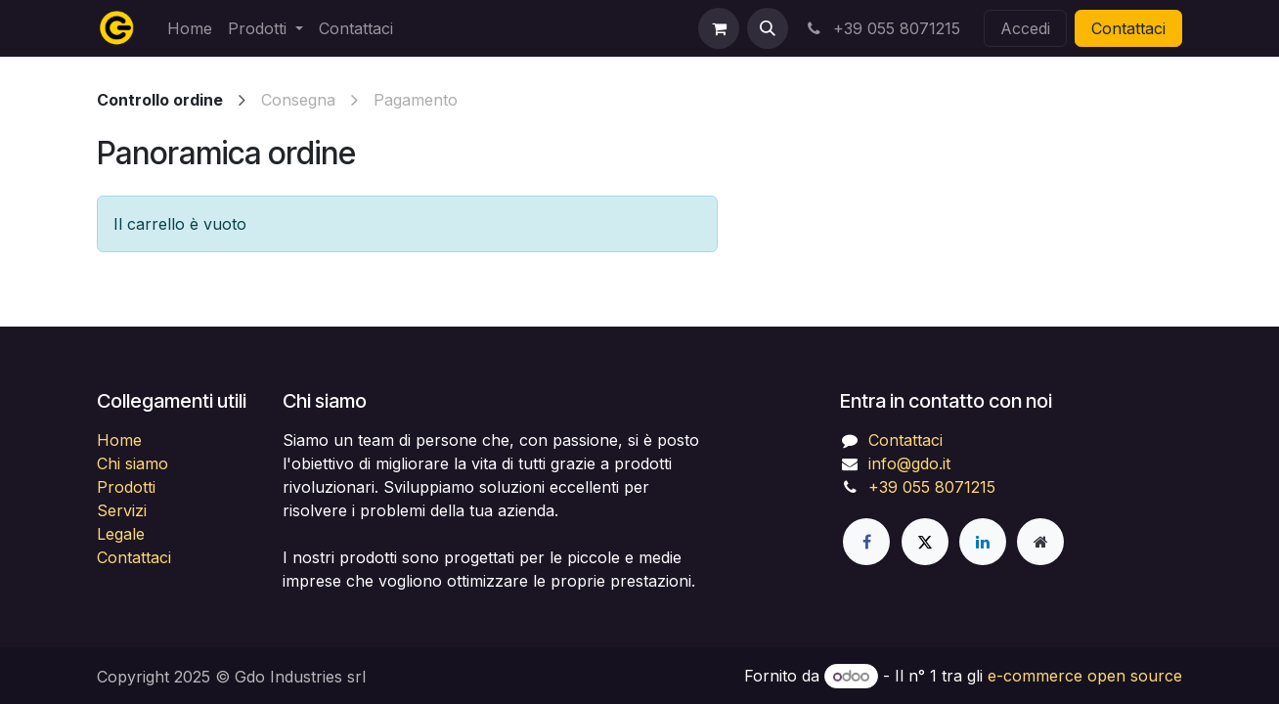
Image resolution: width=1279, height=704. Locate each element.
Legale (121, 534)
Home (119, 440)
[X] (925, 541)
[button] (767, 28)
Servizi (122, 510)
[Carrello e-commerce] (718, 28)
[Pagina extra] (1040, 541)
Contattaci (1128, 28)
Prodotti (126, 487)
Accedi (1025, 28)
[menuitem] (189, 28)
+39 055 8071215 (882, 28)
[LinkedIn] (982, 541)
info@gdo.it (909, 463)
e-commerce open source (1085, 675)
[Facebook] (866, 541)
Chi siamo (132, 463)
